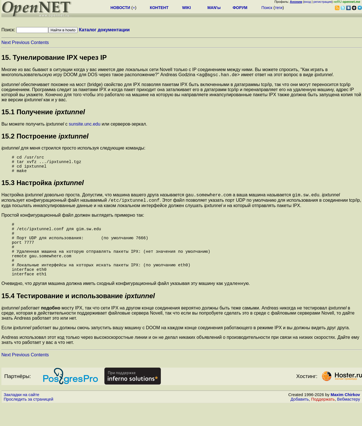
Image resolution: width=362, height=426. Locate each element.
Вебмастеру (348, 420)
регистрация (322, 1)
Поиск (266, 7)
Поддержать (323, 420)
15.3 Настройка (42, 188)
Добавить (300, 420)
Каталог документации (104, 29)
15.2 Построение (45, 137)
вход (307, 1)
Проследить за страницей (28, 420)
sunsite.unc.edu (84, 124)
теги (278, 7)
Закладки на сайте (21, 416)
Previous (20, 42)
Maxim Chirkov (345, 416)
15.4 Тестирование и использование (78, 317)
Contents (40, 42)
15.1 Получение (43, 113)
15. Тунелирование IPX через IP (54, 57)
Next (6, 42)
